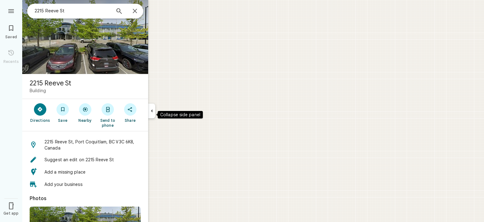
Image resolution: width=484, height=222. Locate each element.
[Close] (135, 11)
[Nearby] (85, 112)
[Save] (63, 112)
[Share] (130, 112)
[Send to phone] (107, 115)
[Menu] (11, 10)
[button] (85, 145)
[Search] (119, 12)
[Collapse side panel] (151, 111)
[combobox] (73, 10)
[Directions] (40, 112)
